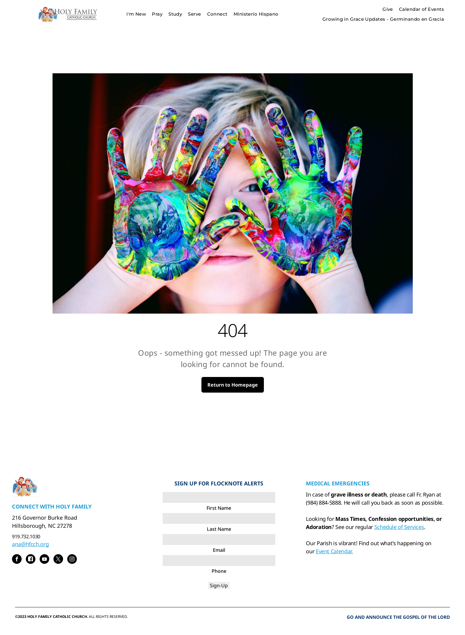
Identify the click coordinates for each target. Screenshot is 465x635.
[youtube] (44, 559)
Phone (219, 571)
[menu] (452, 14)
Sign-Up (219, 585)
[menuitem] (136, 14)
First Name (219, 508)
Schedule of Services (399, 526)
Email (219, 550)
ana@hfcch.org (30, 544)
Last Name (219, 529)
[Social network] (30, 559)
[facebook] (17, 559)
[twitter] (58, 559)
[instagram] (72, 559)
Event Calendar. (334, 551)
